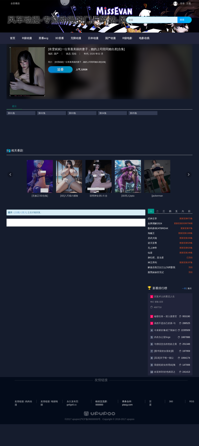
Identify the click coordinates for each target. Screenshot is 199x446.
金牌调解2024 (155, 223)
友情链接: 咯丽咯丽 (49, 401)
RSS (191, 401)
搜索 (182, 19)
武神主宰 (152, 218)
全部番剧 (15, 3)
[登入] (24, 212)
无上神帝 (152, 248)
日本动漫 (93, 38)
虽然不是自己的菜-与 (165, 323)
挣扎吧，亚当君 (156, 257)
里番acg (43, 38)
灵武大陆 (152, 238)
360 (171, 401)
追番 (60, 69)
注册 (188, 3)
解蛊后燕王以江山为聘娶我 (161, 267)
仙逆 (150, 252)
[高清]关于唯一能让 (164, 358)
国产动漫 (110, 38)
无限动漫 (76, 38)
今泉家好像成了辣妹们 (165, 330)
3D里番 (59, 38)
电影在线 (144, 38)
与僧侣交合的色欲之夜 (165, 344)
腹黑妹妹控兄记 (156, 272)
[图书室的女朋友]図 (164, 351)
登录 (182, 3)
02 (99, 54)
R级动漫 (27, 38)
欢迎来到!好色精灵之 (164, 372)
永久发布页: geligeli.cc (73, 401)
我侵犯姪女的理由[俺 (164, 365)
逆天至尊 (152, 243)
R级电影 (127, 38)
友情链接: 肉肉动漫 (23, 401)
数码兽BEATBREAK (158, 228)
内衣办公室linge (162, 337)
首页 (12, 38)
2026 (92, 54)
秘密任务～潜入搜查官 (165, 316)
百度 (150, 401)
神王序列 (152, 262)
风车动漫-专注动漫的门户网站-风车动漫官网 (87, 19)
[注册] (17, 212)
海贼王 (151, 233)
